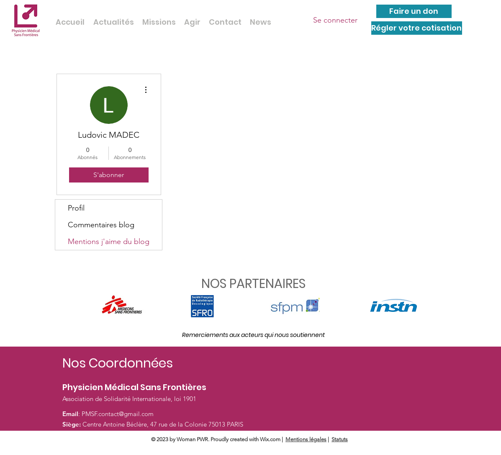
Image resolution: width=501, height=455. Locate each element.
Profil (76, 208)
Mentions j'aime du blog (108, 241)
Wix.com (270, 439)
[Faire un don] (414, 11)
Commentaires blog (101, 224)
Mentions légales (305, 439)
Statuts (339, 439)
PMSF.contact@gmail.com (118, 414)
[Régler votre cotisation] (416, 28)
